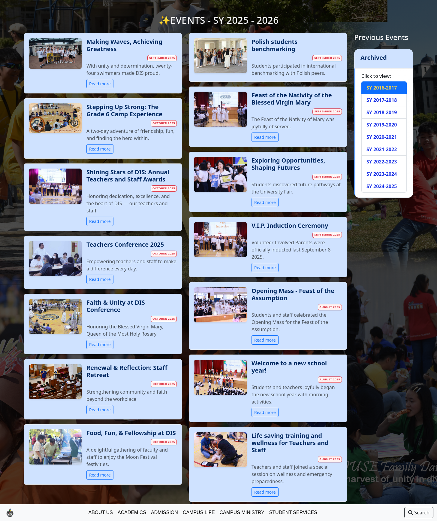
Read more (100, 84)
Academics (132, 512)
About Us (100, 512)
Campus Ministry (242, 512)
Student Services (293, 512)
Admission (164, 512)
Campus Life (199, 512)
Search (418, 512)
